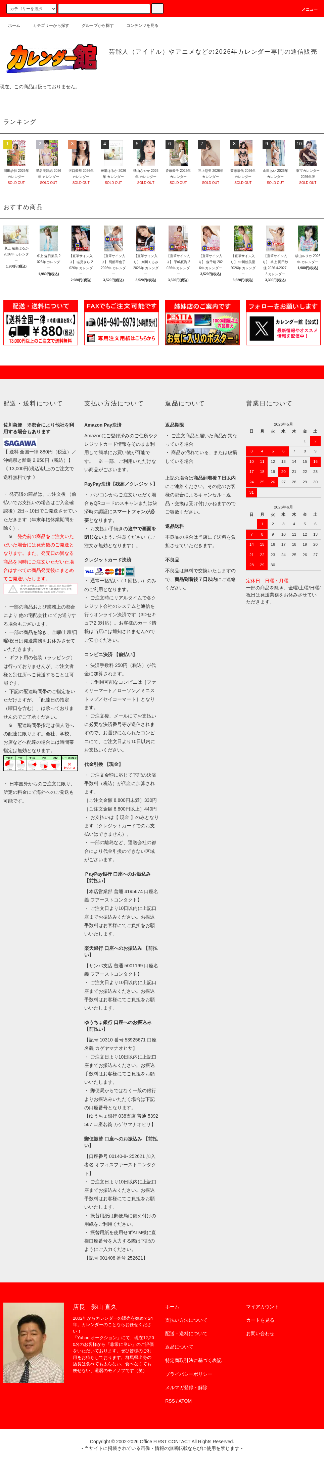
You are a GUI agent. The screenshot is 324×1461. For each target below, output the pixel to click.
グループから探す (94, 25)
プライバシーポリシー (188, 1374)
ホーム (14, 25)
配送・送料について (186, 1333)
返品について (179, 1347)
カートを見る (260, 1320)
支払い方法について (186, 1320)
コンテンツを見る (138, 25)
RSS (170, 1401)
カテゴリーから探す (47, 25)
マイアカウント (262, 1306)
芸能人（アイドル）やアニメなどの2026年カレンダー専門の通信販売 (213, 51)
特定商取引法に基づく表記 (193, 1360)
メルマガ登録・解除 (186, 1387)
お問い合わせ (260, 1333)
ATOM (185, 1401)
